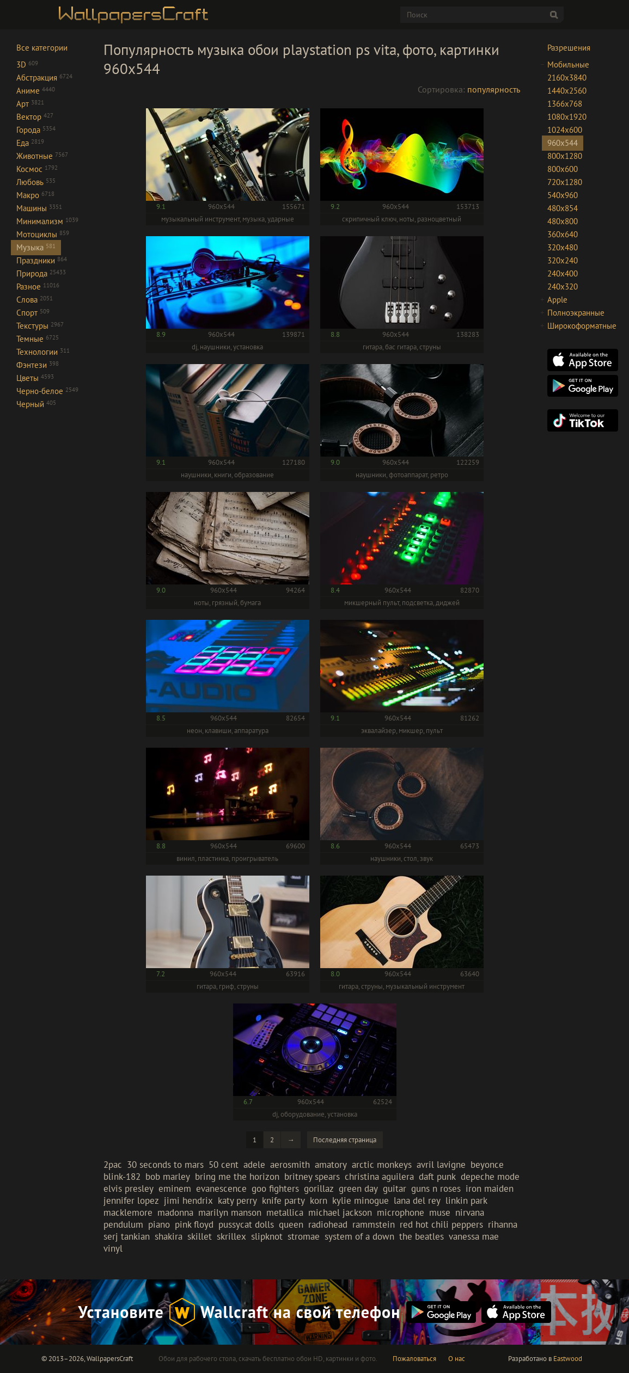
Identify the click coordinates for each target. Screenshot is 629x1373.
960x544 (562, 143)
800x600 (562, 169)
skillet (199, 1236)
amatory (331, 1165)
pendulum (123, 1224)
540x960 (562, 195)
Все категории (42, 47)
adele (254, 1165)
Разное (37, 286)
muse (439, 1212)
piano (159, 1224)
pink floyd (194, 1224)
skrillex (231, 1236)
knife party (283, 1200)
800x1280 (564, 156)
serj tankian (126, 1236)
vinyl (113, 1248)
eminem (174, 1189)
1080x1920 (567, 117)
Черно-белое (47, 391)
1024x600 (564, 130)
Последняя (344, 1139)
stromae (304, 1236)
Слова (34, 299)
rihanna (502, 1224)
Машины (39, 208)
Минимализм (47, 221)
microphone (400, 1212)
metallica (284, 1212)
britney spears (312, 1177)
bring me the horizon (237, 1177)
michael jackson (340, 1212)
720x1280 (564, 182)
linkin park (466, 1200)
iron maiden (490, 1189)
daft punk (437, 1177)
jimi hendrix (188, 1200)
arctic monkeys (382, 1165)
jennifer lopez (131, 1200)
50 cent (224, 1165)
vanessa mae (474, 1236)
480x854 (562, 208)
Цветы (35, 378)
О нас (456, 1358)
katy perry (237, 1200)
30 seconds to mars (165, 1165)
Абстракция (44, 77)
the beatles (421, 1236)
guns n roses (436, 1189)
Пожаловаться (414, 1358)
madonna (175, 1212)
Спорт (33, 312)
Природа (41, 273)
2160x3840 (567, 77)
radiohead (327, 1224)
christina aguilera (379, 1177)
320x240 (562, 260)
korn (318, 1200)
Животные (42, 156)
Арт (30, 103)
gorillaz (319, 1189)
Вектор (34, 117)
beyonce (487, 1165)
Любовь (36, 182)
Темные (37, 339)
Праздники (41, 260)
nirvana (469, 1212)
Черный (36, 404)
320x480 (562, 247)
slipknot (267, 1236)
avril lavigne (441, 1165)
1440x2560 (567, 90)
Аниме (35, 90)
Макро (35, 195)
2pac (112, 1165)
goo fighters (275, 1189)
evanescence (221, 1189)
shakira (168, 1236)
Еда (30, 143)
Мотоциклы (42, 234)
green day (358, 1189)
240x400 (562, 273)
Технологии (43, 352)
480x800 (562, 221)
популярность (493, 89)
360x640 (562, 234)
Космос (37, 169)
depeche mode (490, 1177)
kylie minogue (360, 1200)
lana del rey (417, 1200)
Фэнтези (37, 365)
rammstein (373, 1224)
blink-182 (122, 1177)
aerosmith (290, 1165)
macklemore (127, 1212)
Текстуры (40, 326)
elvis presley (128, 1189)
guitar (394, 1189)
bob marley (167, 1177)
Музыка (36, 247)
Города (36, 130)
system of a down (359, 1236)
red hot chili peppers (441, 1224)
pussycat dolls (246, 1224)
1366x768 (564, 103)
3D (27, 64)
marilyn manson (229, 1212)
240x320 (562, 286)
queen (291, 1224)
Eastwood (567, 1358)
